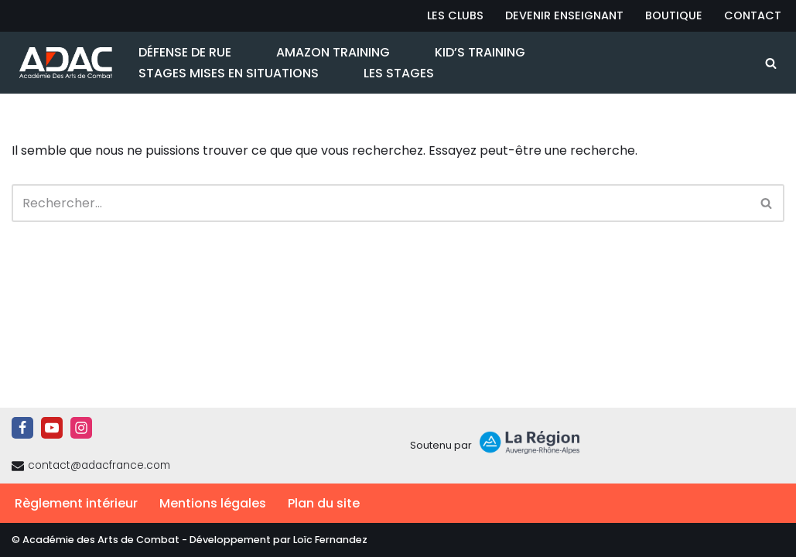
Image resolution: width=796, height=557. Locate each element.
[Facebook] (22, 428)
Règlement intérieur (76, 503)
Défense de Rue (184, 52)
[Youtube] (52, 428)
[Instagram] (81, 428)
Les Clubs (455, 15)
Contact (752, 15)
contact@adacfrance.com (99, 465)
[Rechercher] (771, 63)
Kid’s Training (480, 52)
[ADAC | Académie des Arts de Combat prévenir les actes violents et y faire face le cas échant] (62, 62)
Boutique (673, 15)
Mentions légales (212, 503)
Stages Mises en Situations (228, 73)
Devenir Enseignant (564, 15)
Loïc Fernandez (330, 539)
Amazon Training (333, 52)
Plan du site (324, 503)
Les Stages (399, 73)
